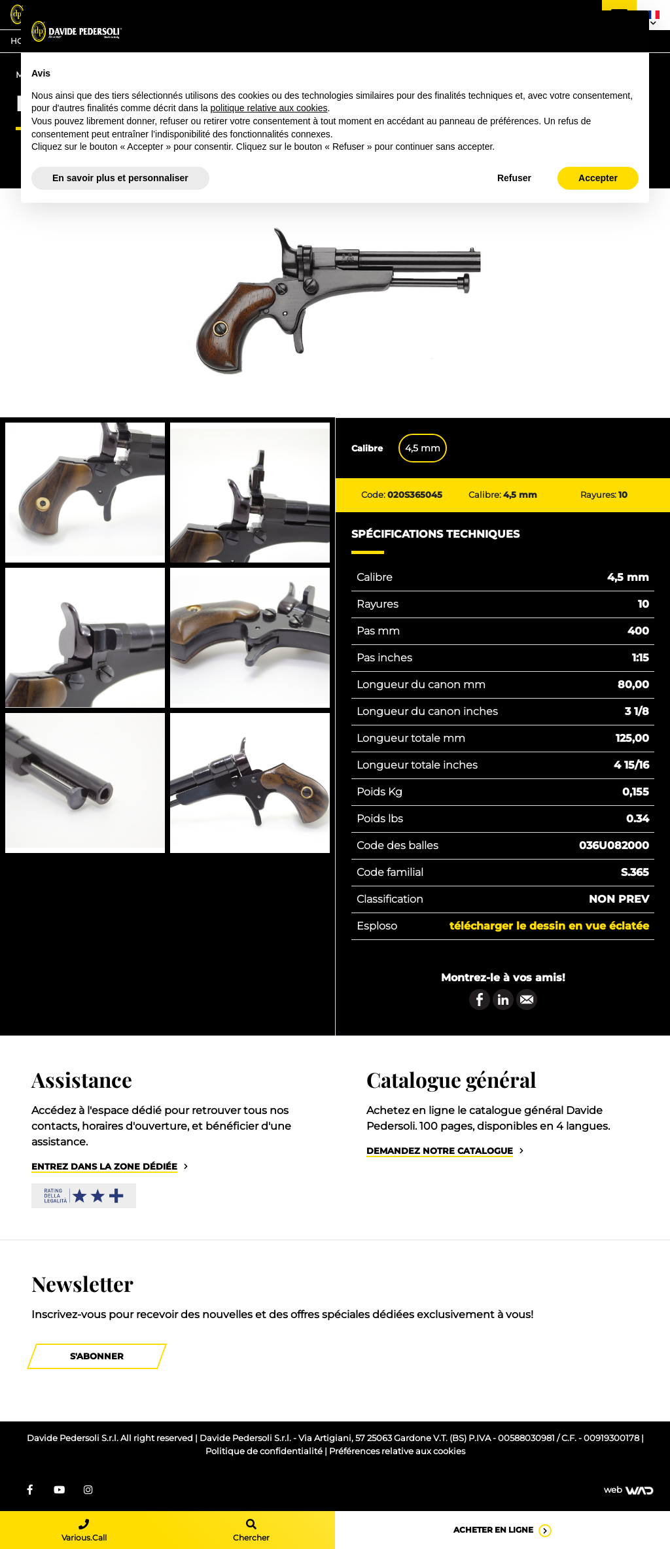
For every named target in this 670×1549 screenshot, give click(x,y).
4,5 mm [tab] (422, 448)
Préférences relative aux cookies (397, 1451)
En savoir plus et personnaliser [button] (120, 178)
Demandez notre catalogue (439, 1151)
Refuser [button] (514, 178)
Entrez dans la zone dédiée (104, 1167)
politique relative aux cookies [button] (268, 108)
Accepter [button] (598, 178)
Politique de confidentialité (265, 1451)
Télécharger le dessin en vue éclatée (549, 926)
